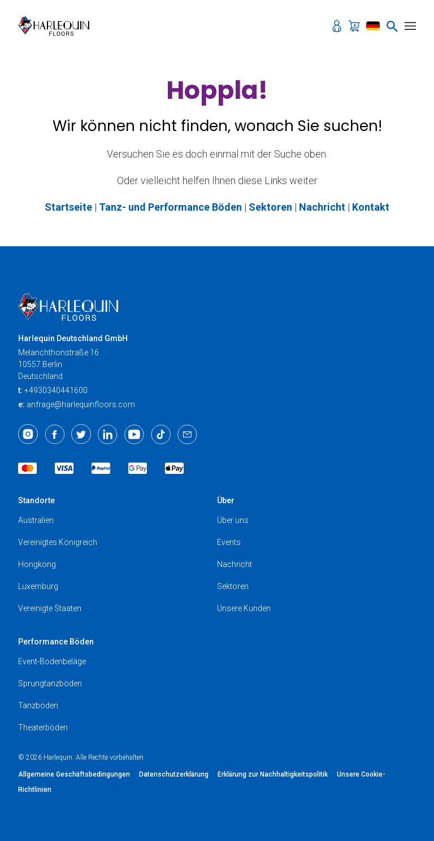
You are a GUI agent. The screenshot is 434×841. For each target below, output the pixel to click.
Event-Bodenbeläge (52, 661)
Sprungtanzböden (50, 683)
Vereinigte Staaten (49, 608)
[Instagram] (28, 434)
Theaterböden (43, 727)
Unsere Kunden (244, 608)
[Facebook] (54, 434)
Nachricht (234, 564)
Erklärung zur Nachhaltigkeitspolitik (273, 774)
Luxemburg (38, 586)
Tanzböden (38, 705)
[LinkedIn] (108, 434)
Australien (36, 520)
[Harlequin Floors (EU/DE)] (57, 26)
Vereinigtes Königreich (57, 542)
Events (229, 542)
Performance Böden (56, 641)
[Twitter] (81, 434)
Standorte (36, 500)
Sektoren (233, 586)
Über (226, 500)
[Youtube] (134, 434)
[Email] (187, 434)
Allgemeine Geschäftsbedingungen (74, 774)
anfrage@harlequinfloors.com (81, 404)
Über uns (233, 520)
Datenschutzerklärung (174, 774)
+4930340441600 (56, 390)
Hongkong (37, 564)
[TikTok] (161, 434)
